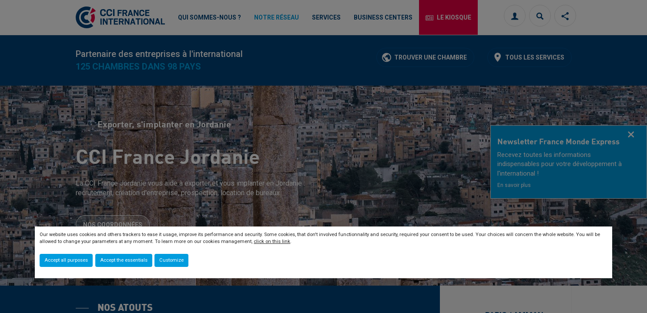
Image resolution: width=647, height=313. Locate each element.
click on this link (272, 241)
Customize (171, 260)
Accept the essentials (124, 260)
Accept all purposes (66, 260)
